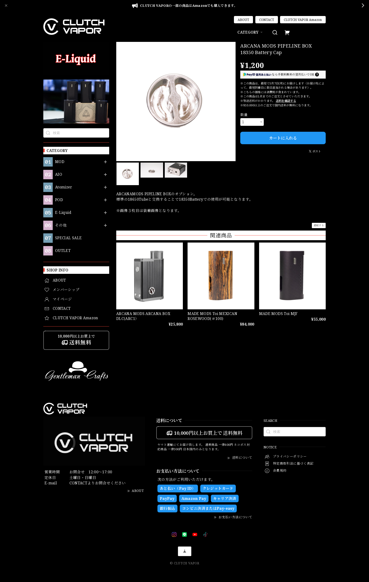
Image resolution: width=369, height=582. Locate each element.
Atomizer (63, 187)
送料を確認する (286, 101)
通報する (318, 225)
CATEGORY (250, 32)
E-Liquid (63, 212)
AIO (58, 174)
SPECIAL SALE (68, 238)
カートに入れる (283, 138)
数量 (244, 114)
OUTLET (63, 250)
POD (59, 200)
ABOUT (243, 20)
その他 (61, 225)
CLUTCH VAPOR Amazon (303, 20)
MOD (59, 161)
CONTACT (266, 20)
